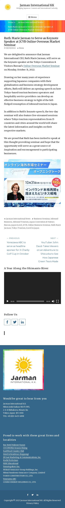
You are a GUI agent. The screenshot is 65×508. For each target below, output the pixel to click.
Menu (34, 17)
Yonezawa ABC (9, 479)
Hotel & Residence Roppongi (16, 454)
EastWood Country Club (13, 451)
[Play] (7, 301)
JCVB (25, 225)
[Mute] (53, 301)
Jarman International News (30, 22)
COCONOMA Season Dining (15, 448)
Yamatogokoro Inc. (11, 466)
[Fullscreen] (57, 301)
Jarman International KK (37, 5)
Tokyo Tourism (19, 228)
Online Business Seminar (39, 225)
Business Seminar (42, 219)
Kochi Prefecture (10, 460)
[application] (32, 288)
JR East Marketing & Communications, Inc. (22, 457)
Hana (21, 48)
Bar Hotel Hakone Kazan (14, 445)
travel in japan (32, 228)
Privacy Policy (32, 503)
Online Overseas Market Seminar (41, 65)
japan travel (16, 225)
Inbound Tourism (21, 222)
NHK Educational (10, 463)
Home (11, 22)
